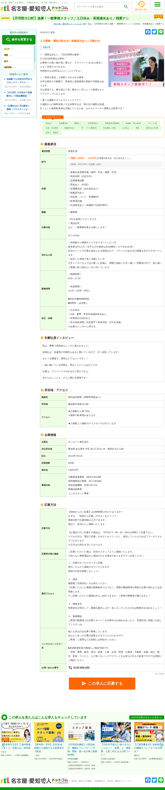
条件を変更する (18, 40)
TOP (69, 24)
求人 (90, 24)
